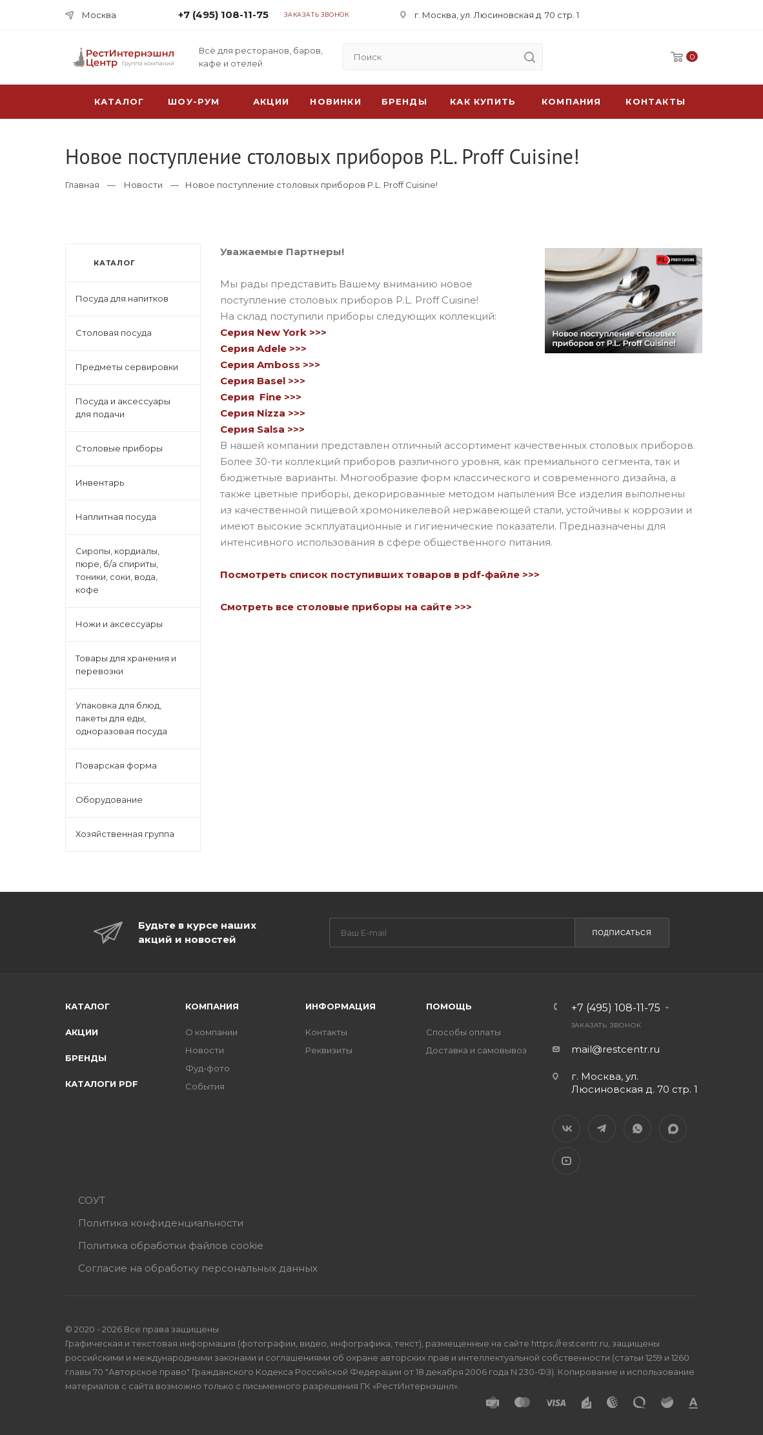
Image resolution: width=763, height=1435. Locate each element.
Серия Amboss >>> (270, 364)
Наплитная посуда (116, 516)
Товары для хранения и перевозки (126, 664)
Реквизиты (328, 1050)
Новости (143, 185)
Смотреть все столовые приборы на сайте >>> (346, 607)
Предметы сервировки (127, 367)
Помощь (449, 1006)
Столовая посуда (114, 332)
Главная (82, 185)
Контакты (656, 101)
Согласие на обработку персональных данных (198, 1268)
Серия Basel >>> (262, 381)
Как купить (483, 101)
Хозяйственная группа (125, 834)
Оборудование (109, 799)
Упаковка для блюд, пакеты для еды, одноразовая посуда (121, 718)
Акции (81, 1032)
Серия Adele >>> (266, 348)
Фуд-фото (207, 1068)
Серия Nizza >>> (264, 413)
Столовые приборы (119, 448)
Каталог (87, 1006)
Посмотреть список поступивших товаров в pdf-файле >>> (380, 574)
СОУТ (91, 1200)
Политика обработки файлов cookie (170, 1245)
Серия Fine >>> (260, 397)
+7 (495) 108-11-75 (223, 14)
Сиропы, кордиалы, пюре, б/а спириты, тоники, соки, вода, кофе (117, 570)
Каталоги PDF (101, 1084)
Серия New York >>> (273, 332)
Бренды (404, 101)
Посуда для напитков (122, 298)
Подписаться (621, 932)
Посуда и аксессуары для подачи (123, 407)
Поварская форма (116, 765)
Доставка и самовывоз (476, 1050)
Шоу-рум (193, 101)
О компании (211, 1032)
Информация (340, 1006)
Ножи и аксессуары (119, 624)
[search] (529, 56)
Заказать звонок (316, 14)
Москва (99, 15)
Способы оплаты (463, 1032)
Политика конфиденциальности (160, 1223)
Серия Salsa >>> (262, 429)
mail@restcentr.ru (615, 1049)
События (205, 1086)
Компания (572, 101)
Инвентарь (100, 482)
